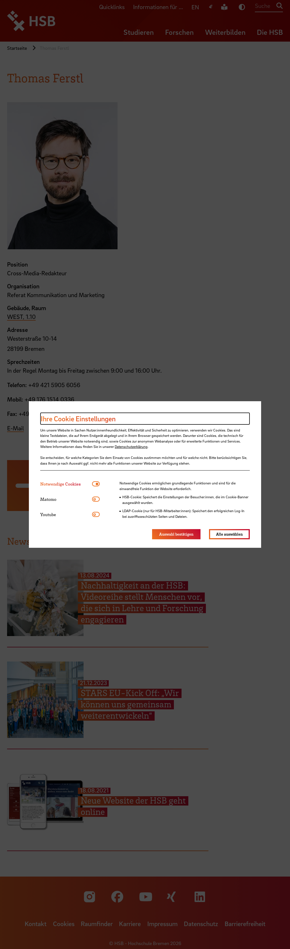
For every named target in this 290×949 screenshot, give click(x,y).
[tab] (66, 484)
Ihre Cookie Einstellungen (78, 418)
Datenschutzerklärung (131, 446)
